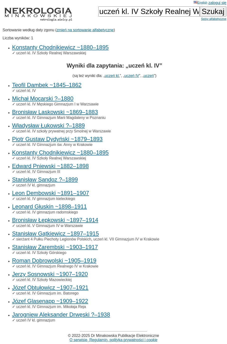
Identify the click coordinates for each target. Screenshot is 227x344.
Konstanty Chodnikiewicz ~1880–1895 (60, 47)
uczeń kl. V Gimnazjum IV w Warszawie (49, 226)
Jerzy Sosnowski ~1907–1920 (50, 274)
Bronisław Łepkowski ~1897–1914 (55, 220)
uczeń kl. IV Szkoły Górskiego (41, 253)
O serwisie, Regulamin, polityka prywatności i (114, 340)
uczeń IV (131, 76)
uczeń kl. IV (26, 91)
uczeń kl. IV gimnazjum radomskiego (47, 212)
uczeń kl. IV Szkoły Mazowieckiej (44, 280)
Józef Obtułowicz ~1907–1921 (50, 287)
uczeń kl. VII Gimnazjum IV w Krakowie (126, 239)
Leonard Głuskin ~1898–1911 (49, 206)
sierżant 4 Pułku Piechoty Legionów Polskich (53, 239)
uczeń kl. (112, 76)
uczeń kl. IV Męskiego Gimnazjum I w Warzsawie (57, 104)
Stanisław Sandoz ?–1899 (45, 179)
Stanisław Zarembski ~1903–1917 (55, 247)
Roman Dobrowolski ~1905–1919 (54, 260)
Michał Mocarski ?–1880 (42, 98)
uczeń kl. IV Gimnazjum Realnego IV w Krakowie (57, 266)
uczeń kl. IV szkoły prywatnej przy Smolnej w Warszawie (63, 131)
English (200, 2)
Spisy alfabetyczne (213, 19)
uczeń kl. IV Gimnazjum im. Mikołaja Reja (51, 307)
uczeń (149, 76)
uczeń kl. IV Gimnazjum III (38, 172)
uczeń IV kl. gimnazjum (35, 185)
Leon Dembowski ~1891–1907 (50, 193)
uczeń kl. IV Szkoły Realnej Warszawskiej (51, 53)
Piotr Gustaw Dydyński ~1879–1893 (57, 139)
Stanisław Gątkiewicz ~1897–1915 (55, 233)
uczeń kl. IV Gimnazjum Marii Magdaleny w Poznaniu (60, 118)
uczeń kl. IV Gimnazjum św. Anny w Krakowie (54, 145)
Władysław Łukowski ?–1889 (48, 125)
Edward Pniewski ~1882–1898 (50, 166)
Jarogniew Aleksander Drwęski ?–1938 (61, 314)
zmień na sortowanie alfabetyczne (85, 30)
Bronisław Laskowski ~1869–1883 (55, 112)
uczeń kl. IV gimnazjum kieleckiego (45, 199)
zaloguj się (217, 3)
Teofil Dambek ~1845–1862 (47, 85)
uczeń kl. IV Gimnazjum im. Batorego (47, 293)
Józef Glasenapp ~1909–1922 (50, 301)
